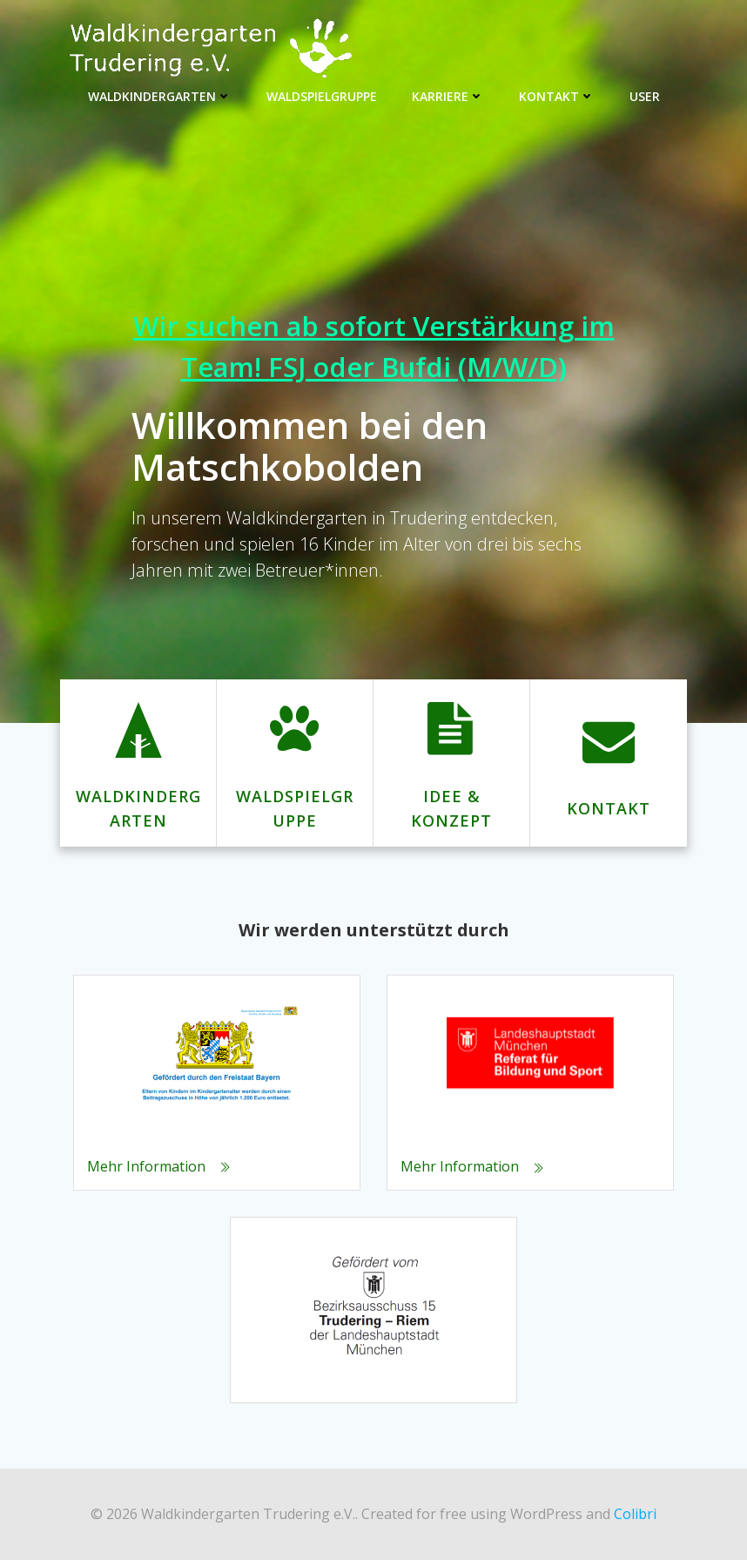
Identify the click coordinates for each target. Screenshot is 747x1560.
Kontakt (557, 96)
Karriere (448, 96)
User (644, 96)
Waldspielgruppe (321, 96)
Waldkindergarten (160, 96)
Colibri (635, 1513)
